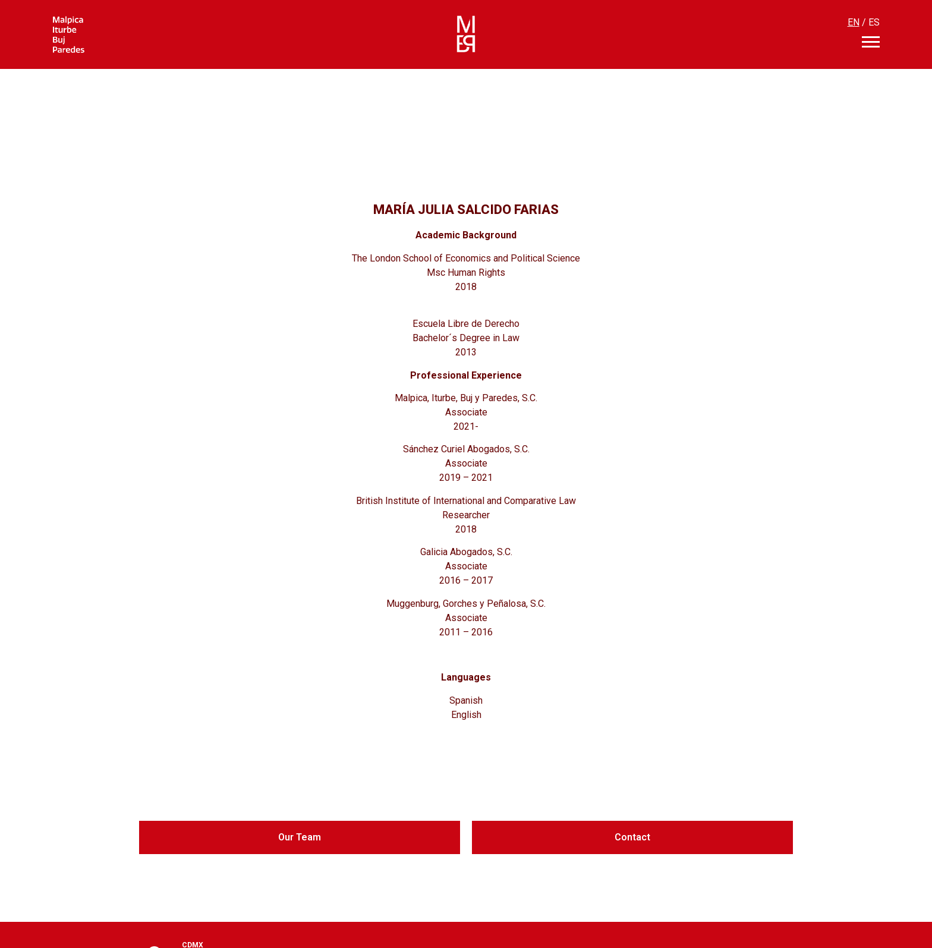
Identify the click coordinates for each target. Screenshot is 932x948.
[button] (299, 837)
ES (874, 22)
